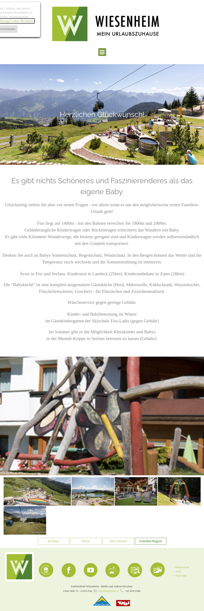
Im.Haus (53, 541)
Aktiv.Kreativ (118, 541)
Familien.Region (150, 541)
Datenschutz (182, 567)
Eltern (86, 541)
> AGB (177, 571)
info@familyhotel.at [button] (108, 591)
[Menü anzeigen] (102, 52)
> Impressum (180, 575)
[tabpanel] (102, 114)
